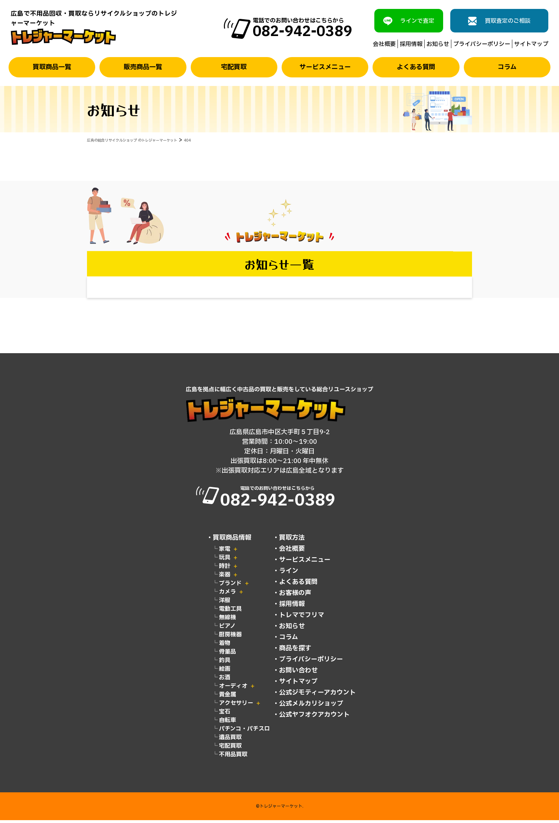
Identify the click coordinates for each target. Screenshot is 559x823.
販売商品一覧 (143, 67)
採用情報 (411, 44)
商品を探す (295, 651)
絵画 (224, 671)
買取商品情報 (232, 540)
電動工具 (230, 612)
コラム (507, 67)
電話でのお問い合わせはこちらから (280, 499)
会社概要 (384, 44)
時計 (224, 569)
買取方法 (292, 540)
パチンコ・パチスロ (244, 731)
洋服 (224, 603)
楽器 (224, 577)
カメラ (227, 594)
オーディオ (233, 689)
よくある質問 (416, 67)
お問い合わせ (298, 673)
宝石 (224, 714)
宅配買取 (234, 67)
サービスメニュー (325, 67)
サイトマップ (531, 44)
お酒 (224, 680)
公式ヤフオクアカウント (314, 717)
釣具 (224, 663)
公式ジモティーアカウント (317, 695)
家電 (224, 552)
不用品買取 (233, 757)
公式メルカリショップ (311, 706)
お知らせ (437, 44)
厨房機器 (230, 637)
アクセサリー (236, 706)
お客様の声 (295, 596)
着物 (224, 646)
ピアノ (227, 629)
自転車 (227, 723)
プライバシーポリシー (481, 44)
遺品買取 (230, 740)
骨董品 (227, 654)
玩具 (224, 560)
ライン (288, 574)
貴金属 (227, 697)
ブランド (230, 586)
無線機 (227, 620)
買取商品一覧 (52, 67)
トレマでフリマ (301, 618)
